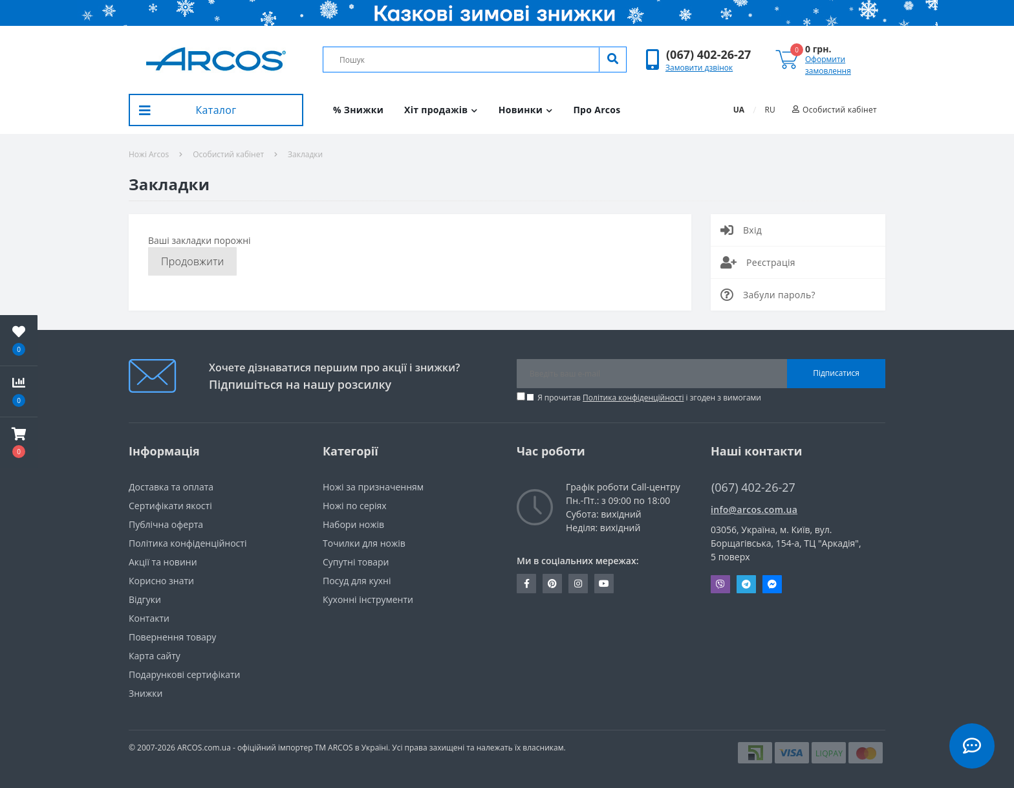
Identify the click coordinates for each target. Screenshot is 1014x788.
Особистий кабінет (228, 154)
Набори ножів (353, 524)
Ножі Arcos (149, 154)
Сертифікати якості (170, 505)
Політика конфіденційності (633, 397)
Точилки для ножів (364, 543)
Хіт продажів (441, 110)
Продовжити (192, 261)
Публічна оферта (166, 524)
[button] (708, 54)
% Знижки (358, 110)
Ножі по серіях (355, 505)
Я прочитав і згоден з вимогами (649, 397)
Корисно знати (161, 581)
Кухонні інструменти (368, 599)
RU (770, 109)
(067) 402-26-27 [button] (753, 487)
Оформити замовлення (828, 65)
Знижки (145, 693)
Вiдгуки (145, 599)
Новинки (526, 110)
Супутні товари (356, 562)
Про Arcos (596, 110)
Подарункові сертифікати (184, 674)
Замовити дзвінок (699, 67)
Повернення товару (172, 637)
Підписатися (836, 372)
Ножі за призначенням (373, 487)
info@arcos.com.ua (754, 509)
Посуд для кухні (357, 581)
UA (738, 109)
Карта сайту (154, 656)
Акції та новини (163, 562)
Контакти (149, 618)
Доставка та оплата (171, 487)
